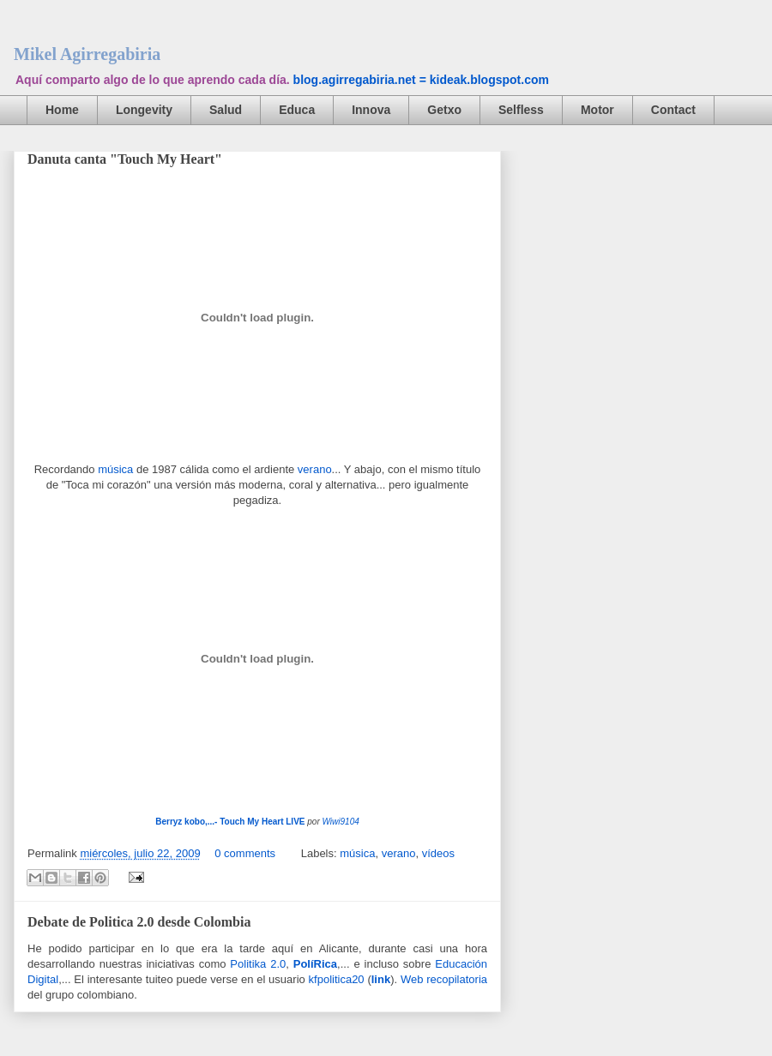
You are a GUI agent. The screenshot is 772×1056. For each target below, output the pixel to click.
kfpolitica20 (337, 979)
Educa (297, 110)
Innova (371, 110)
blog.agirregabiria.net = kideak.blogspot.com (421, 80)
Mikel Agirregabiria (87, 54)
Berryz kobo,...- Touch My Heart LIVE (230, 821)
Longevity (144, 110)
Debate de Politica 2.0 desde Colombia (138, 922)
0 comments (244, 853)
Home (62, 110)
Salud (225, 110)
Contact (673, 110)
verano (315, 469)
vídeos (438, 853)
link (380, 979)
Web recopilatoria (444, 979)
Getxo (444, 110)
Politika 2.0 (258, 963)
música (115, 469)
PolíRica (315, 963)
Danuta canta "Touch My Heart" (124, 159)
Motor (597, 110)
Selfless (521, 110)
